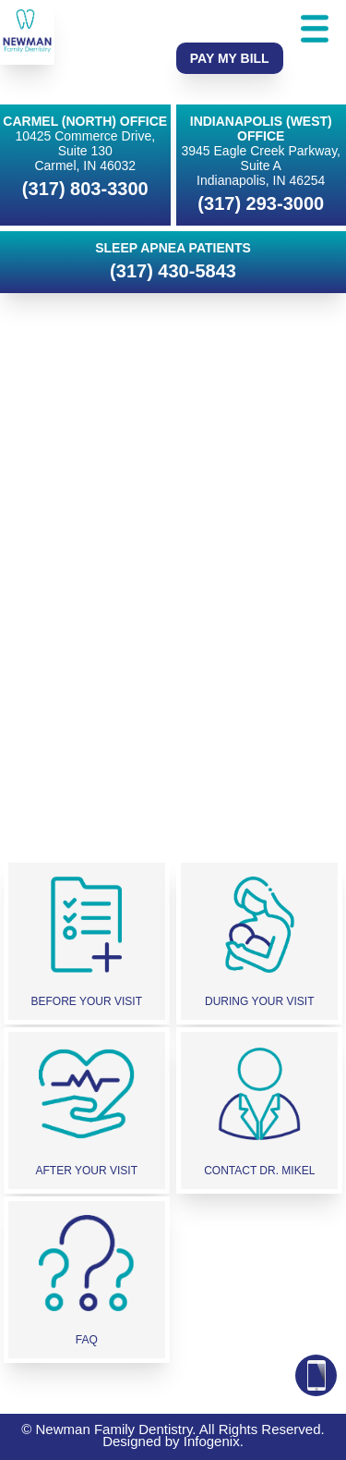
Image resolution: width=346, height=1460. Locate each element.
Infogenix (212, 1441)
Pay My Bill (229, 58)
